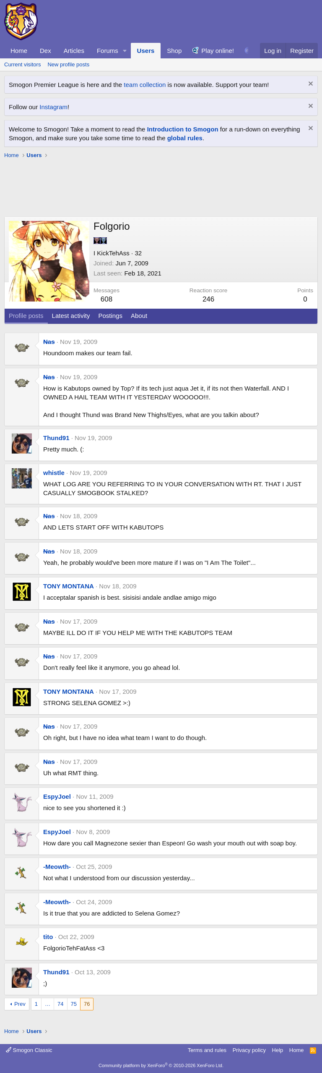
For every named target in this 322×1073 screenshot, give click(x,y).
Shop (174, 50)
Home (18, 50)
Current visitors (22, 64)
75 (74, 1004)
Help (277, 1050)
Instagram (53, 106)
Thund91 (56, 437)
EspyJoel (57, 796)
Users (146, 50)
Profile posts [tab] (26, 315)
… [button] (47, 1004)
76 (87, 1004)
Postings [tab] (110, 315)
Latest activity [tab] (71, 315)
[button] (125, 50)
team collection (145, 84)
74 (60, 1004)
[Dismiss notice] (309, 84)
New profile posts (68, 64)
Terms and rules (207, 1050)
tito (48, 936)
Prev (20, 1004)
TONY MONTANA (68, 586)
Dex (45, 50)
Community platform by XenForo (161, 1065)
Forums (107, 50)
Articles (74, 50)
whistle (54, 472)
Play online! (217, 50)
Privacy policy (249, 1050)
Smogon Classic (29, 1050)
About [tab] (139, 315)
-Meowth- (57, 866)
